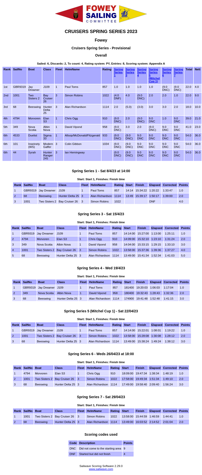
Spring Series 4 (141, 72)
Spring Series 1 (118, 72)
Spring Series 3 (130, 72)
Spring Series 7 (178, 72)
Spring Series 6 (166, 72)
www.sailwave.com (101, 468)
